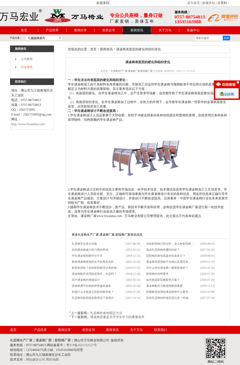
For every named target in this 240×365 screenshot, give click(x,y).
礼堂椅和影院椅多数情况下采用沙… (94, 297)
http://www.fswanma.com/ (28, 124)
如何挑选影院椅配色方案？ (163, 279)
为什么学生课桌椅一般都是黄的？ (167, 267)
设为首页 (193, 3)
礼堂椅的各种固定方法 (106, 313)
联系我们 (160, 330)
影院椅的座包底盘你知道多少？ (165, 255)
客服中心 (193, 30)
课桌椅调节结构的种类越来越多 (91, 285)
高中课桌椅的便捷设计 (86, 279)
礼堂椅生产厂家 (119, 71)
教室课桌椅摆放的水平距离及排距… (94, 261)
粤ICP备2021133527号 (81, 345)
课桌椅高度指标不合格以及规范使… (168, 261)
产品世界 (52, 30)
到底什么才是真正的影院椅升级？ (93, 291)
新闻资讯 (136, 30)
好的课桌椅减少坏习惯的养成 (90, 249)
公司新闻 (26, 59)
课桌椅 (85, 80)
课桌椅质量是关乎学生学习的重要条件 (117, 317)
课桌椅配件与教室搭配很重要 (164, 285)
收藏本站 (208, 3)
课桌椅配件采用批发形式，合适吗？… (95, 273)
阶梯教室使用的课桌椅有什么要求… (168, 291)
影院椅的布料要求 (157, 273)
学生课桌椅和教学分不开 (87, 255)
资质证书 (108, 30)
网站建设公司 (35, 359)
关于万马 (165, 30)
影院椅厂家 (146, 71)
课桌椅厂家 (134, 71)
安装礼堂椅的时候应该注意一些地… (168, 297)
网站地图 (52, 359)
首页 (24, 30)
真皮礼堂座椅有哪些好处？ (163, 249)
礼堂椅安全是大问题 (84, 243)
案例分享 (80, 30)
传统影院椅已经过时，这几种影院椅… (170, 243)
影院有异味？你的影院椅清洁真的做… (95, 267)
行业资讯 (26, 67)
